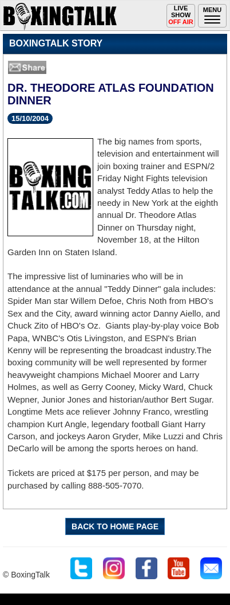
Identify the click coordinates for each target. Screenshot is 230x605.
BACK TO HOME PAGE (115, 526)
